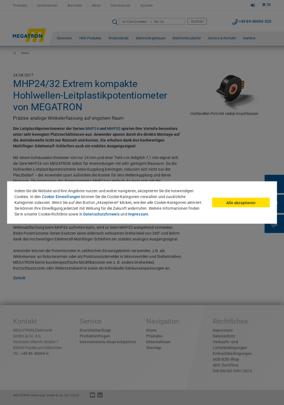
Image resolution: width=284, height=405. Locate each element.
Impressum (138, 214)
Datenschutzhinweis (101, 214)
